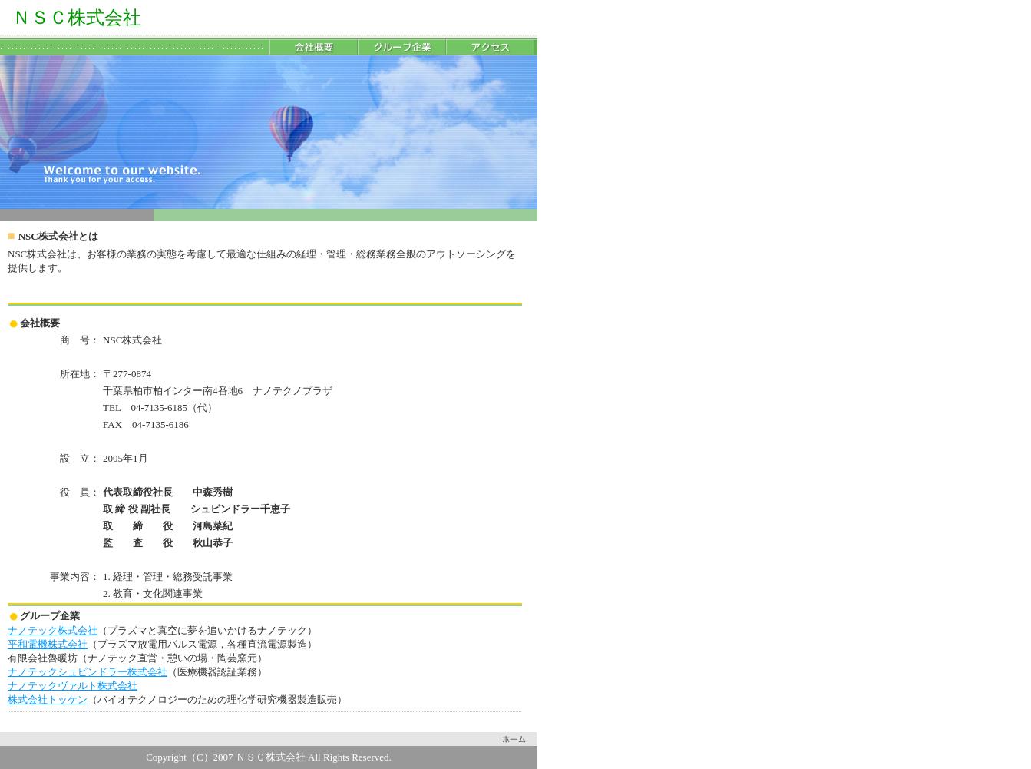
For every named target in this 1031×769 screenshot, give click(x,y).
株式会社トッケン (48, 699)
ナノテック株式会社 (52, 630)
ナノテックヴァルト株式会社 (72, 685)
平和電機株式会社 (48, 644)
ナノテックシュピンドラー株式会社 (87, 672)
